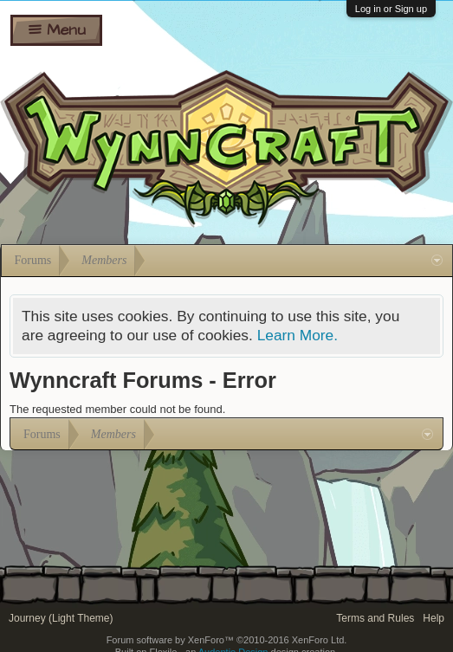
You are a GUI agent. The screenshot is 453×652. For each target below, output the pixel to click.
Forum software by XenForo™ (227, 640)
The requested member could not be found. (117, 409)
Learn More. (297, 335)
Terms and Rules (375, 618)
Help (433, 618)
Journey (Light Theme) (61, 618)
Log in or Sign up (391, 8)
